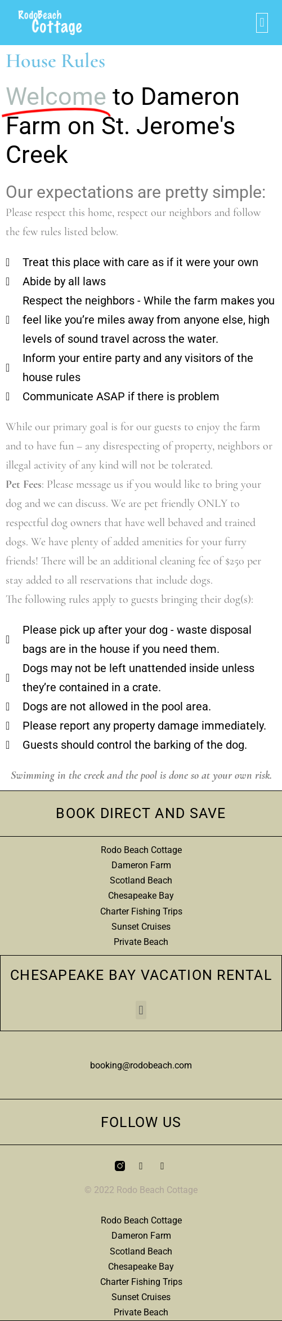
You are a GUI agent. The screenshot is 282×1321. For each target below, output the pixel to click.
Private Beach (141, 941)
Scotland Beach (141, 880)
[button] (262, 23)
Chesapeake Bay (141, 895)
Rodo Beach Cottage (141, 850)
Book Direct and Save (141, 813)
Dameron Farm (141, 865)
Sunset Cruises (141, 926)
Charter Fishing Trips (141, 911)
